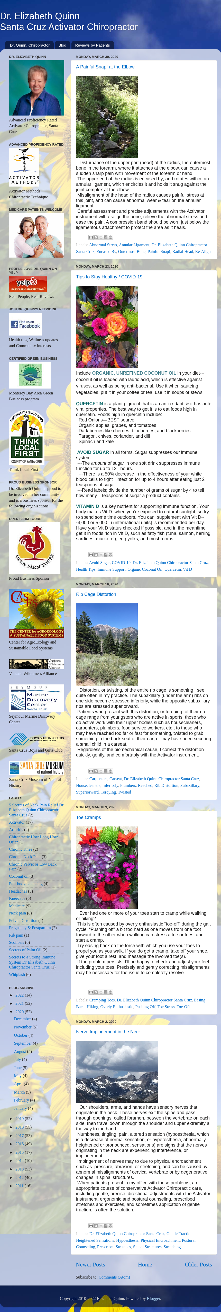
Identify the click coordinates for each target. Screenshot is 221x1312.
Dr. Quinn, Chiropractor (30, 45)
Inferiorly (110, 785)
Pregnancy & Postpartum (30, 928)
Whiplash (17, 974)
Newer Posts (90, 1264)
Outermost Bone (132, 251)
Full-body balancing (26, 884)
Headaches (18, 891)
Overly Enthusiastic (116, 1007)
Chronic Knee (20, 849)
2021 (20, 1003)
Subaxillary (189, 785)
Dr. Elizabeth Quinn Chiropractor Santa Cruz (170, 562)
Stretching (172, 1247)
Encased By (106, 251)
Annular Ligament (134, 245)
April (19, 1084)
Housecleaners (88, 785)
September (23, 1043)
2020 (20, 1012)
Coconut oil (19, 876)
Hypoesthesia (127, 1240)
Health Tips (85, 569)
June (18, 1068)
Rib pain (16, 935)
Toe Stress (166, 1007)
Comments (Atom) (114, 1277)
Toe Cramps (88, 817)
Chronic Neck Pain (25, 857)
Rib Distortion (166, 785)
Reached (145, 785)
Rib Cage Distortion (96, 594)
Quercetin (172, 569)
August (20, 1051)
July (18, 1059)
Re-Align (202, 251)
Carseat (115, 779)
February (22, 1100)
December (23, 1019)
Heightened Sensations (95, 1240)
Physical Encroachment (160, 1240)
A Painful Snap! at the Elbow (105, 66)
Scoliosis (16, 942)
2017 (20, 1135)
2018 (20, 1127)
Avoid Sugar (99, 562)
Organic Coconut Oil (145, 569)
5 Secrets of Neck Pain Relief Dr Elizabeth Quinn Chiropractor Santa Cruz (36, 810)
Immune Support (111, 569)
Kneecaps (17, 898)
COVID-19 (121, 562)
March (20, 1092)
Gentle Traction (179, 1233)
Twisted (124, 792)
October (21, 1035)
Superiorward (87, 792)
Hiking (92, 1007)
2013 (20, 1169)
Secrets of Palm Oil (25, 950)
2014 (20, 1160)
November (23, 1027)
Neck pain (17, 913)
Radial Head (182, 251)
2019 (20, 1118)
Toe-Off (183, 1007)
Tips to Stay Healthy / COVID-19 (109, 276)
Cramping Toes (102, 1000)
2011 (20, 1186)
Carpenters (98, 779)
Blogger (153, 1298)
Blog (62, 45)
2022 (20, 995)
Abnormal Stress (103, 245)
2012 (20, 1177)
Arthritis (16, 829)
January (21, 1108)
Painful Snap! (159, 251)
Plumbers (128, 785)
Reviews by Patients (92, 45)
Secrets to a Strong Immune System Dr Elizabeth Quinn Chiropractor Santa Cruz (32, 962)
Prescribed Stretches (114, 1247)
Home (145, 1264)
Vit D (187, 569)
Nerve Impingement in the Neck (108, 1031)
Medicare (17, 906)
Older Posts (198, 1264)
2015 (20, 1152)
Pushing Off (145, 1007)
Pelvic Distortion (23, 920)
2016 (20, 1144)
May (18, 1075)
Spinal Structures (147, 1247)
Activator (17, 822)
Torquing (108, 792)
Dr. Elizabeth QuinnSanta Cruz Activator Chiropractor (69, 21)
